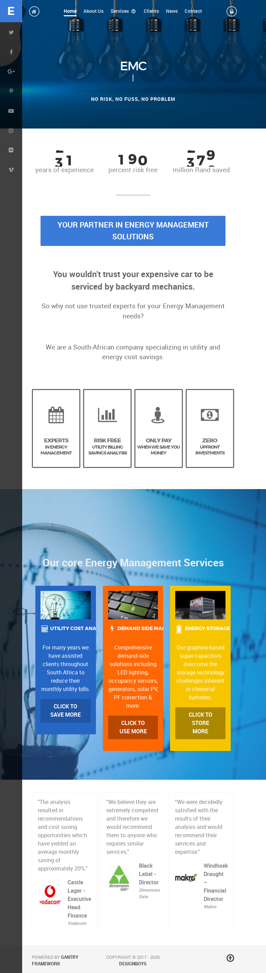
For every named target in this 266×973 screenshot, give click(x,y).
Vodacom (77, 923)
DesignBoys (133, 963)
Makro (210, 906)
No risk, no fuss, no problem (133, 99)
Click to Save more (65, 710)
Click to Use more (133, 727)
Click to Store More (200, 723)
